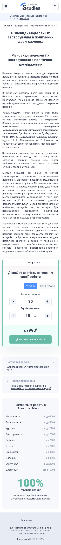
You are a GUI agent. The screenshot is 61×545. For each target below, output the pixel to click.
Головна (7, 25)
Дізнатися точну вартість (30, 339)
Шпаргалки (21, 25)
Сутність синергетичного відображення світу (28, 368)
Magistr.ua (24, 18)
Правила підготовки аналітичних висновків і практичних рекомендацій (31, 387)
